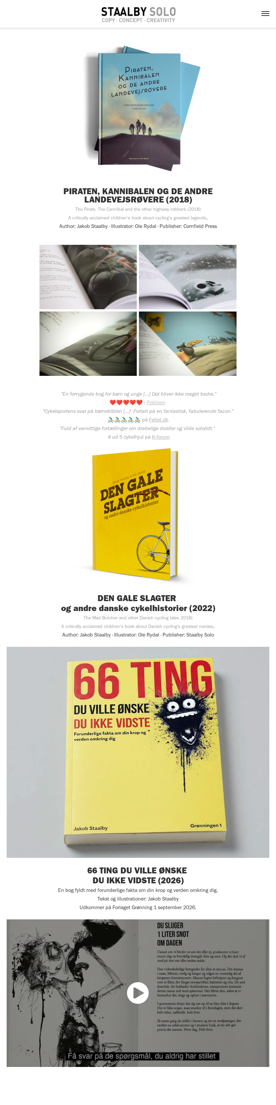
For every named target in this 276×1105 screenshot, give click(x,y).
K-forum (161, 437)
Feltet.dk (159, 420)
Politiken (156, 402)
